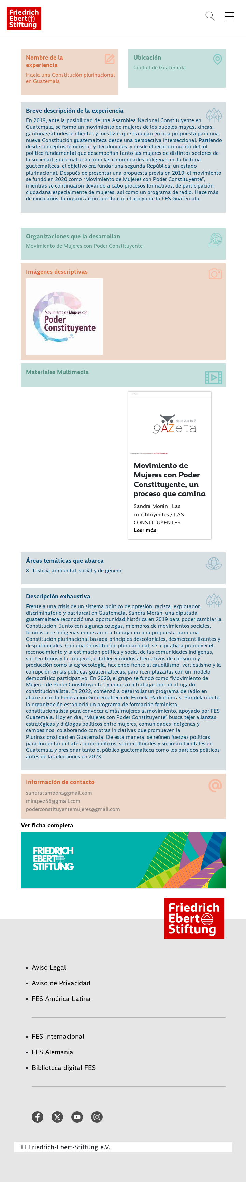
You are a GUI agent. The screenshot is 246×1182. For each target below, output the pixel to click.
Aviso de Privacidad (61, 983)
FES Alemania (52, 1052)
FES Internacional (58, 1036)
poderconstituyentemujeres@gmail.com (73, 809)
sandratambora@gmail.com (59, 793)
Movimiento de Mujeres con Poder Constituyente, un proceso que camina (170, 479)
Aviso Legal (49, 967)
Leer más (145, 530)
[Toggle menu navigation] (229, 16)
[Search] (211, 16)
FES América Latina (61, 998)
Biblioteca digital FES (64, 1068)
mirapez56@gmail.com (53, 801)
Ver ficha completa (47, 825)
